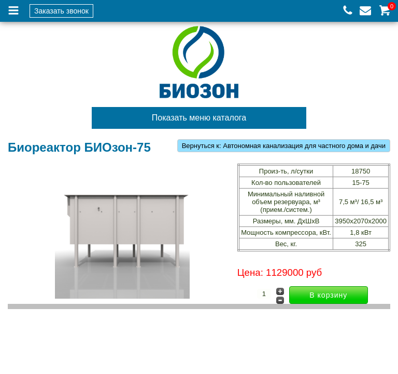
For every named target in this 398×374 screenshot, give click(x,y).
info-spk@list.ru (365, 11)
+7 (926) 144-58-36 (347, 11)
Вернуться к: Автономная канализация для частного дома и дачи (284, 146)
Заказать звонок (61, 11)
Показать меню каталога (199, 117)
